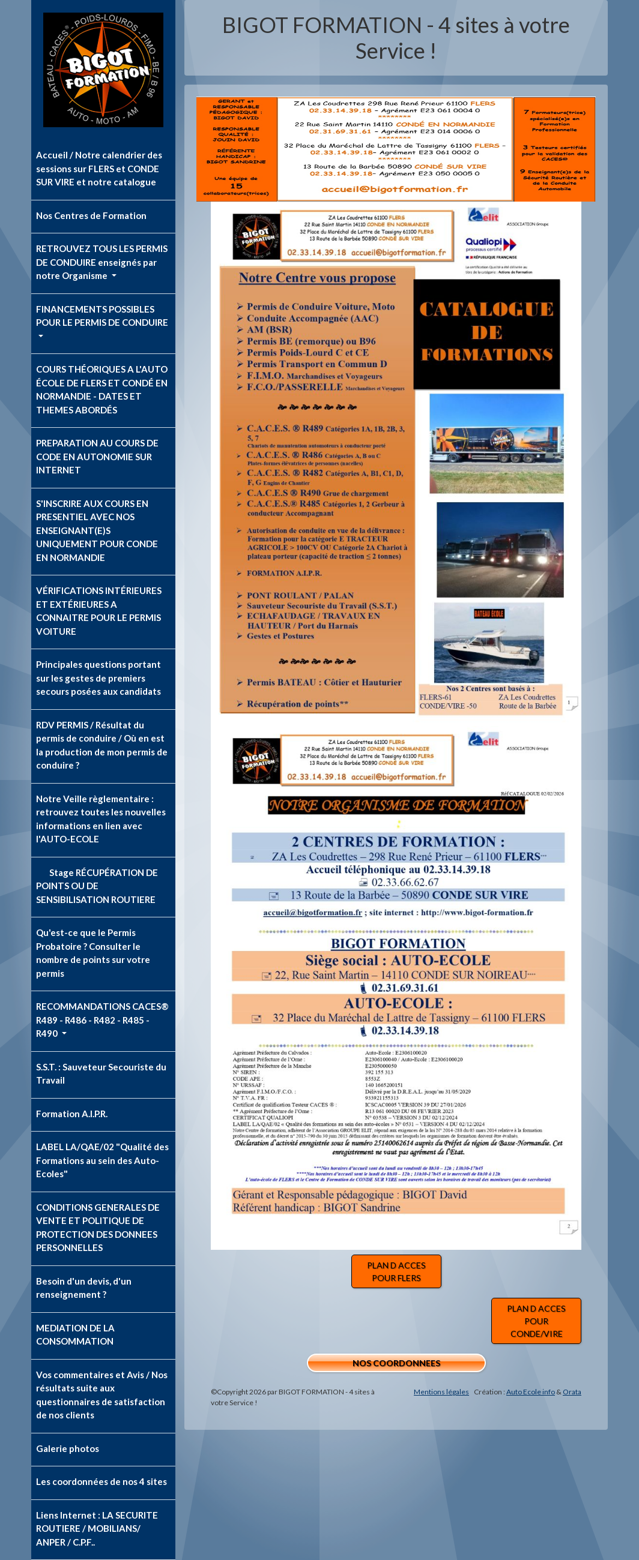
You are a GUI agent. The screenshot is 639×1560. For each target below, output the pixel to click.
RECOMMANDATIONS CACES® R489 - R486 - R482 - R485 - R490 (102, 1020)
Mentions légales (441, 1391)
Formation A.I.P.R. (72, 1113)
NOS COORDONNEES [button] (396, 1363)
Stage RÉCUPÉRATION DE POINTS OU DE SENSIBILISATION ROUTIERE (97, 886)
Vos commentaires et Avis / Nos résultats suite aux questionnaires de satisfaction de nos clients (102, 1395)
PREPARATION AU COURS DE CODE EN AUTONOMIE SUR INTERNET (97, 456)
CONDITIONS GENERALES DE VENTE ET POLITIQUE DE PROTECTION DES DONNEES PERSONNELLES (98, 1227)
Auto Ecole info (530, 1391)
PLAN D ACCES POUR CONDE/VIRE (536, 1321)
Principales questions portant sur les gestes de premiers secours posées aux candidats (98, 678)
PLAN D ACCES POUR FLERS (396, 1271)
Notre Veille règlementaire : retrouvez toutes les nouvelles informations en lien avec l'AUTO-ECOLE (101, 819)
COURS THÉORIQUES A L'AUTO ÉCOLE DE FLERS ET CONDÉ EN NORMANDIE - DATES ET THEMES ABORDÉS (102, 389)
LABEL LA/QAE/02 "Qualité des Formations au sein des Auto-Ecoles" (102, 1160)
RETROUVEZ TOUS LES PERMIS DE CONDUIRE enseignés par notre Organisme (102, 262)
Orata (572, 1391)
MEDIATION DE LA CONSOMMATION (75, 1334)
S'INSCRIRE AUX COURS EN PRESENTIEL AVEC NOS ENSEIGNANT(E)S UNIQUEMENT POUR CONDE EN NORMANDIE (97, 530)
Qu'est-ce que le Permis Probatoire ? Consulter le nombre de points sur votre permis (93, 953)
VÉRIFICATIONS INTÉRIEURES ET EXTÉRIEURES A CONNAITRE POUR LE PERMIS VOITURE (99, 611)
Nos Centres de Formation (91, 215)
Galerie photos (67, 1448)
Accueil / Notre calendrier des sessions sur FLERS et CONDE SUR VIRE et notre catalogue (99, 168)
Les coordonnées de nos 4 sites (101, 1481)
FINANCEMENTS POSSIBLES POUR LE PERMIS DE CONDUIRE (102, 316)
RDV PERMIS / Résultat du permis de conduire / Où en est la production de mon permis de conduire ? (102, 745)
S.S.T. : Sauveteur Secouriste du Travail (101, 1073)
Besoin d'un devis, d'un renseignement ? (84, 1288)
